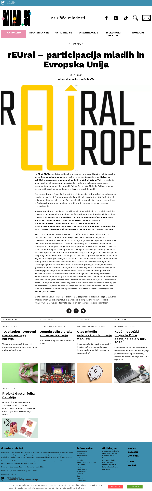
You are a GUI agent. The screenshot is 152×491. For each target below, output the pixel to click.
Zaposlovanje (82, 451)
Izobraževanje (82, 458)
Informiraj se (38, 34)
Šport (79, 476)
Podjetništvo (81, 471)
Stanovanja (81, 465)
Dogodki (138, 32)
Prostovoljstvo (107, 462)
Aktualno (13, 34)
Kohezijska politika (109, 465)
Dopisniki (133, 455)
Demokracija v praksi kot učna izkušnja (56, 333)
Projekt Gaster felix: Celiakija (18, 395)
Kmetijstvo (81, 453)
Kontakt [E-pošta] (133, 465)
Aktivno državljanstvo (50, 327)
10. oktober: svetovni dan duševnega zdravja (19, 335)
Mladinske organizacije (110, 451)
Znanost (80, 474)
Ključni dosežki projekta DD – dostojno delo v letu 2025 (130, 337)
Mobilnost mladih (108, 460)
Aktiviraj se (63, 34)
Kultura (79, 467)
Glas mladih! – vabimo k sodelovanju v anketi (94, 335)
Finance (80, 478)
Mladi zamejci (82, 469)
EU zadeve (76, 44)
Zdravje (5, 327)
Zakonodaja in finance (110, 467)
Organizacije (88, 34)
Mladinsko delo (121, 327)
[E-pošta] (146, 18)
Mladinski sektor (113, 34)
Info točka (106, 469)
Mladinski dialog (108, 456)
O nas (131, 461)
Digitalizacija (81, 480)
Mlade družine (82, 456)
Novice (132, 448)
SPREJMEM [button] (135, 487)
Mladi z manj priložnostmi (86, 462)
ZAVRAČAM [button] (115, 487)
